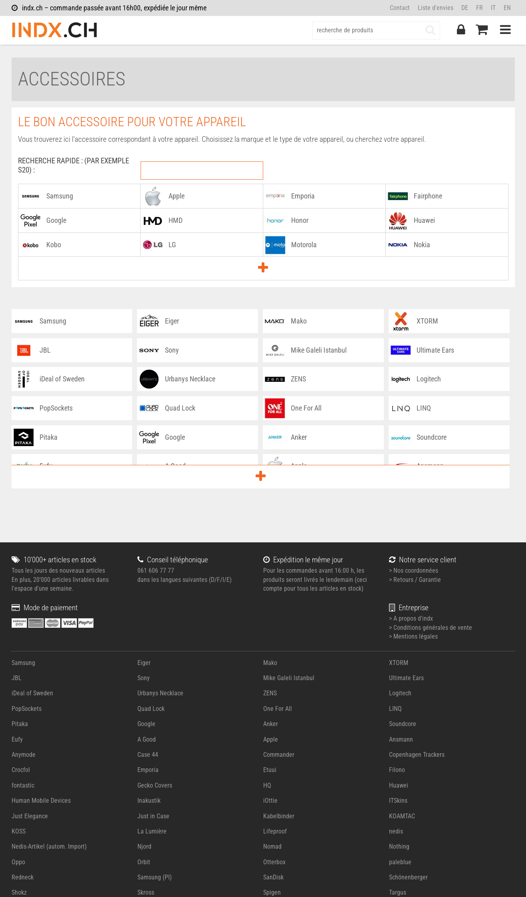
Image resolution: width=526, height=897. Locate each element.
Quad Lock (151, 708)
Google (146, 724)
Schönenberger (408, 877)
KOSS (19, 831)
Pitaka (20, 724)
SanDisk (273, 877)
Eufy (17, 739)
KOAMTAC (402, 816)
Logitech (400, 693)
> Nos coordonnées (413, 570)
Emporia (148, 770)
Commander (278, 754)
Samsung (23, 663)
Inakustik (149, 800)
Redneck (23, 877)
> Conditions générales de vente (430, 627)
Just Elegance (30, 816)
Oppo (18, 862)
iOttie (270, 800)
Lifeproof (275, 831)
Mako (270, 663)
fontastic (23, 785)
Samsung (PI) (154, 877)
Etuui (269, 770)
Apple (270, 739)
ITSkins (398, 800)
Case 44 (147, 754)
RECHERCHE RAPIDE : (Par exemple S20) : (73, 165)
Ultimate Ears (406, 678)
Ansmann (401, 739)
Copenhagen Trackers (417, 754)
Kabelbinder (278, 816)
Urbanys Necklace (160, 693)
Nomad (272, 846)
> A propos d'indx (411, 618)
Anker (270, 724)
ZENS (270, 693)
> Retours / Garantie (415, 579)
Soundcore (402, 724)
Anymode (24, 754)
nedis (396, 831)
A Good (146, 739)
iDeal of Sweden (32, 693)
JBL (17, 678)
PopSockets (27, 708)
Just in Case (153, 816)
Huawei (398, 785)
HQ (267, 785)
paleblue (400, 862)
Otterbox (274, 862)
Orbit (143, 862)
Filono (397, 770)
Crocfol (21, 770)
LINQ (395, 708)
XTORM (398, 663)
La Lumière (152, 831)
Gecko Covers (154, 785)
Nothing (399, 846)
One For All (277, 708)
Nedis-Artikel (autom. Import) (49, 846)
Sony (143, 678)
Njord (144, 846)
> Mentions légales (413, 636)
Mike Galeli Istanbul (288, 678)
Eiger (144, 663)
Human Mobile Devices (41, 800)
